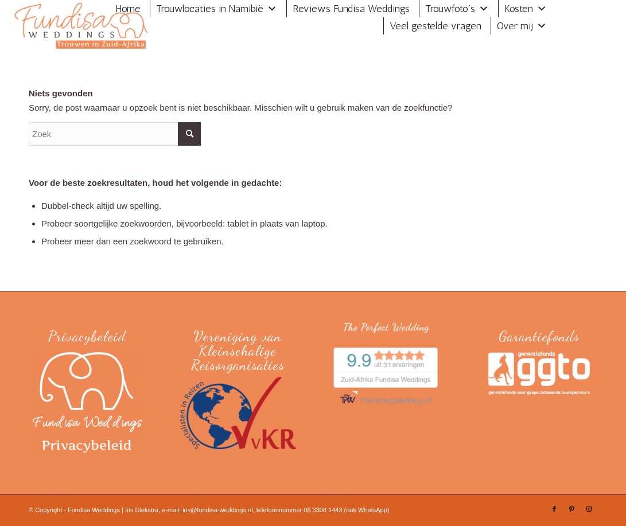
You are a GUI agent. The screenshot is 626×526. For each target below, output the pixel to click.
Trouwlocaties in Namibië (209, 8)
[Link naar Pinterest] (571, 508)
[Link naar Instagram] (588, 508)
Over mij (515, 26)
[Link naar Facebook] (554, 508)
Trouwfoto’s (450, 8)
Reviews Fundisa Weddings (351, 8)
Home (128, 8)
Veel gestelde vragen (435, 26)
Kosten (518, 8)
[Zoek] (115, 134)
